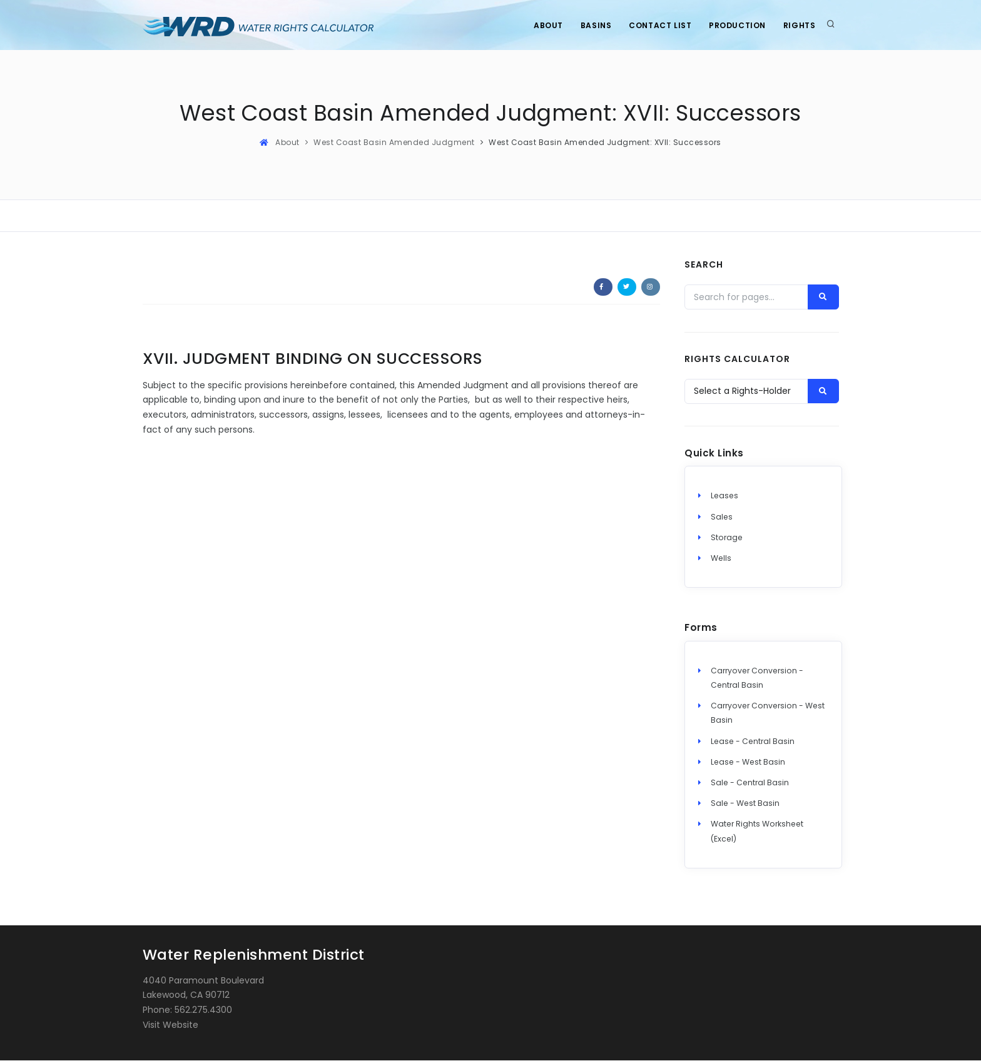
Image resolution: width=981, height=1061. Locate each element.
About (542, 25)
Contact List (657, 25)
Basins (591, 25)
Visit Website (170, 1025)
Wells (721, 558)
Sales (722, 517)
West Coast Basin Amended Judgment (394, 142)
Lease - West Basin (748, 762)
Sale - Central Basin (750, 783)
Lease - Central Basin (753, 742)
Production (735, 25)
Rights (799, 25)
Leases (724, 496)
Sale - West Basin (745, 803)
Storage (727, 538)
